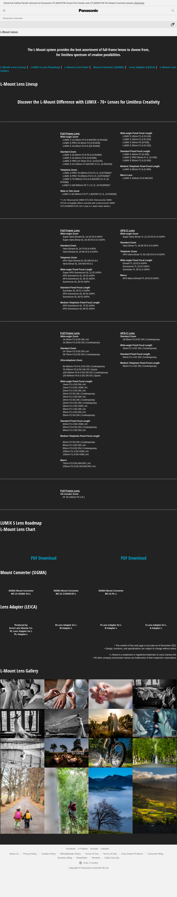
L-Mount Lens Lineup (13, 67)
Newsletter (81, 857)
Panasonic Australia (13, 18)
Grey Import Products (132, 853)
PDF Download (43, 558)
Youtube (94, 848)
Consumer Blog (155, 853)
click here (139, 3)
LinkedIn (104, 848)
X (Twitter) (83, 848)
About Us (14, 853)
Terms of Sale (110, 853)
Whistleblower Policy (70, 853)
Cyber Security (112, 857)
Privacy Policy (30, 853)
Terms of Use (92, 853)
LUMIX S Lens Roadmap (45, 67)
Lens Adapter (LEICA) (142, 67)
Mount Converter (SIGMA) (108, 67)
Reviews (96, 857)
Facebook (70, 848)
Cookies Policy (48, 853)
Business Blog (65, 857)
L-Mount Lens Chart (76, 67)
